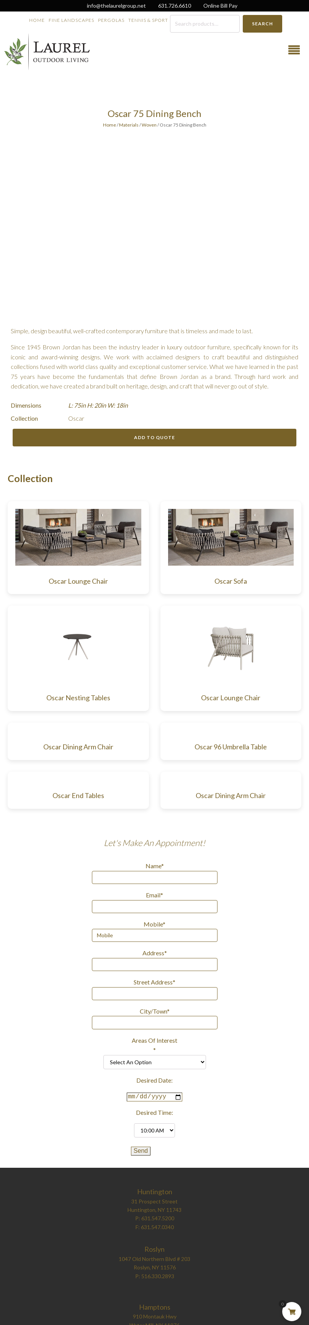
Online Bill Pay (220, 5)
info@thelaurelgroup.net (116, 5)
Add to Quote (154, 437)
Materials (129, 125)
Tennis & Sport (148, 20)
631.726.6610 (174, 5)
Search (262, 23)
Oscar (76, 418)
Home (37, 20)
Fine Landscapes (71, 20)
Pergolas (111, 20)
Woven (149, 125)
